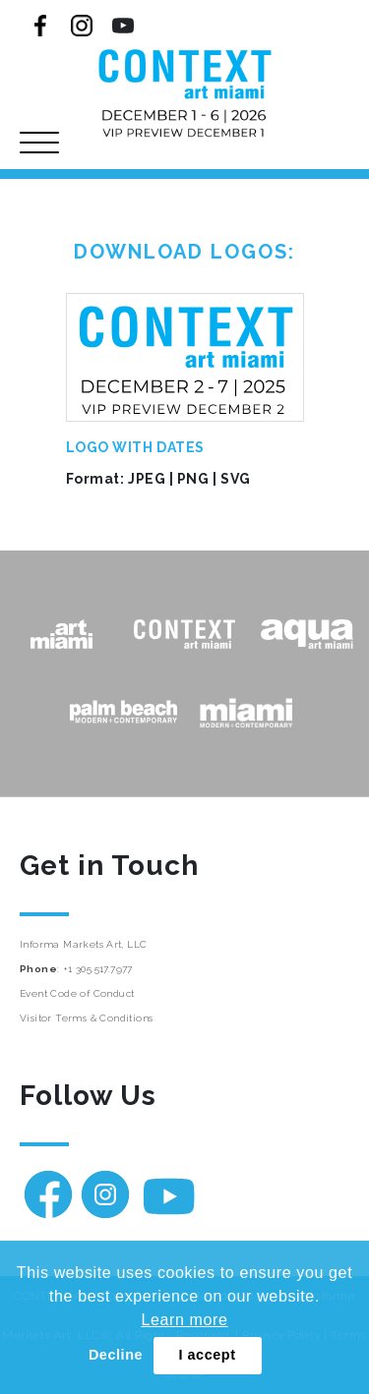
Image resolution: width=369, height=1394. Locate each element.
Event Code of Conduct (77, 993)
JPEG (146, 479)
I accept (206, 1355)
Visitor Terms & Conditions (86, 1018)
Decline (116, 1355)
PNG (193, 479)
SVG (235, 479)
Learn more (184, 1319)
